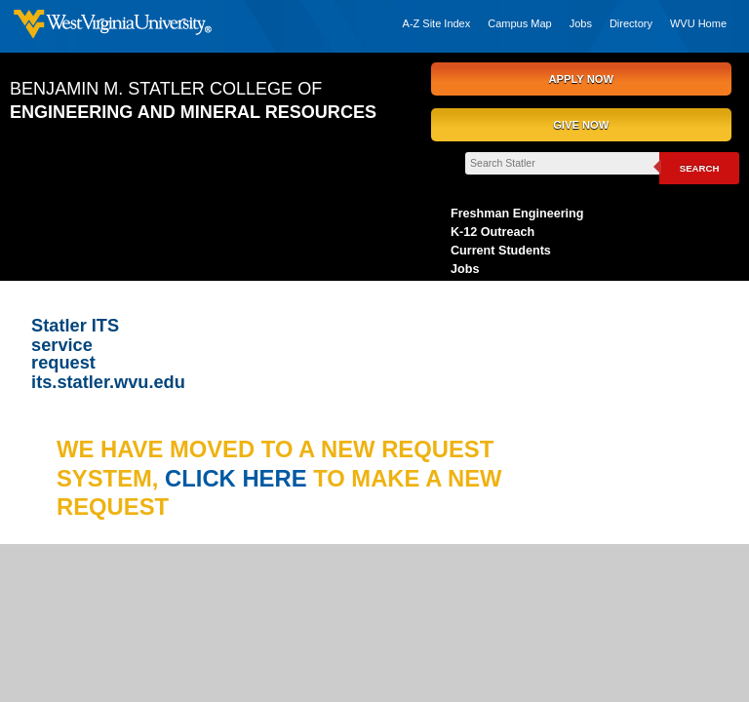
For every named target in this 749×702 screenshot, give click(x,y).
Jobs (581, 23)
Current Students (501, 250)
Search (700, 168)
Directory (631, 23)
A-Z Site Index (437, 23)
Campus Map (519, 23)
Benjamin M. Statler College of (193, 100)
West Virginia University (113, 27)
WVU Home (698, 23)
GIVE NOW (581, 125)
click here (239, 478)
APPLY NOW (581, 79)
